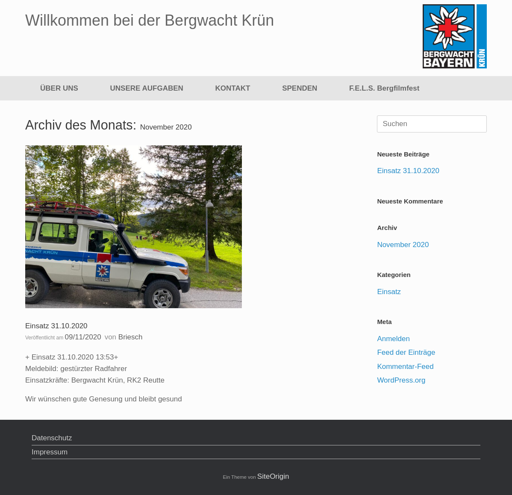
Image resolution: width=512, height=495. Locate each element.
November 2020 (403, 245)
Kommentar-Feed (405, 366)
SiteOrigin (273, 476)
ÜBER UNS (59, 88)
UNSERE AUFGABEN (146, 88)
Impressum (50, 452)
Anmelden (393, 339)
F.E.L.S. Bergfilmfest (384, 88)
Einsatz (389, 292)
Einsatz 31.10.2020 (56, 326)
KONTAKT (232, 88)
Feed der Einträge (406, 352)
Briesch (130, 337)
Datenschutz (52, 438)
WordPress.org (401, 380)
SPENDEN (299, 88)
